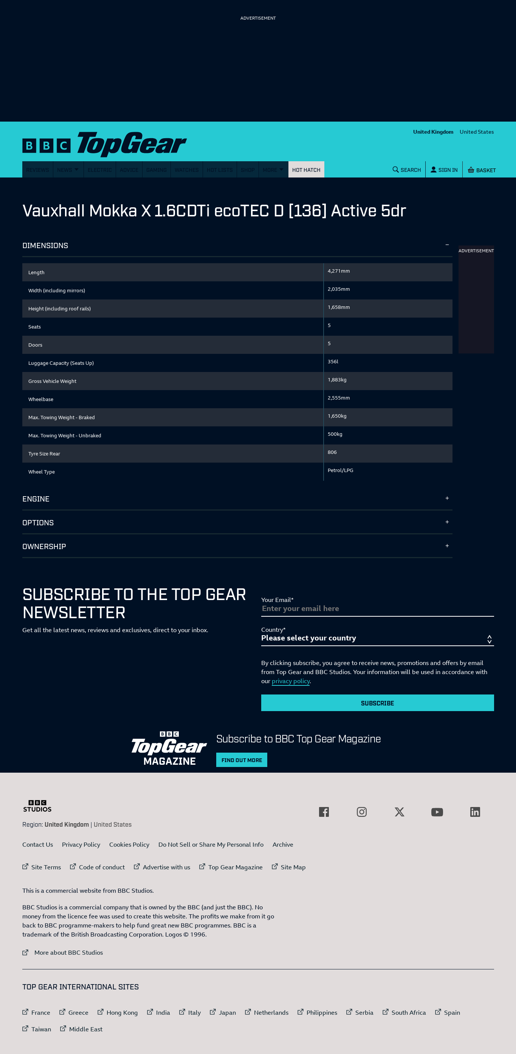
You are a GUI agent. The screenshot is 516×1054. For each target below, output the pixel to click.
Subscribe (377, 703)
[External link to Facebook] (324, 812)
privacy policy (291, 681)
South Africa (409, 1012)
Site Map (293, 867)
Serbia (364, 1012)
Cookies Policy (129, 844)
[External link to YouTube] (437, 812)
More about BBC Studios (62, 952)
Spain (452, 1012)
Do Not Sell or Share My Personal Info (210, 844)
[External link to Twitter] (399, 812)
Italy (194, 1012)
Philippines (322, 1012)
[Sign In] (444, 169)
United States (477, 131)
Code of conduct (102, 867)
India (163, 1012)
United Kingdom (433, 131)
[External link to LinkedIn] (475, 812)
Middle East (85, 1029)
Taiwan (41, 1029)
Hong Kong (122, 1012)
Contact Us (37, 844)
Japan (227, 1012)
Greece (78, 1012)
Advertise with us (166, 867)
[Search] (407, 169)
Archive (283, 844)
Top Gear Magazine (235, 867)
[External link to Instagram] (362, 812)
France (40, 1012)
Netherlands (271, 1012)
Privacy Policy (81, 844)
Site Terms (46, 867)
